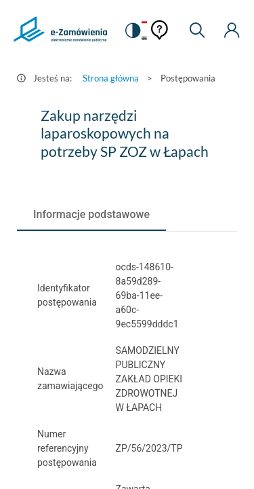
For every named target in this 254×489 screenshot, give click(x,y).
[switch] (132, 30)
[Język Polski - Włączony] (144, 22)
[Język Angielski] (144, 39)
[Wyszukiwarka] (197, 30)
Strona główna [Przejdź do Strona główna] (111, 78)
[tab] (91, 214)
